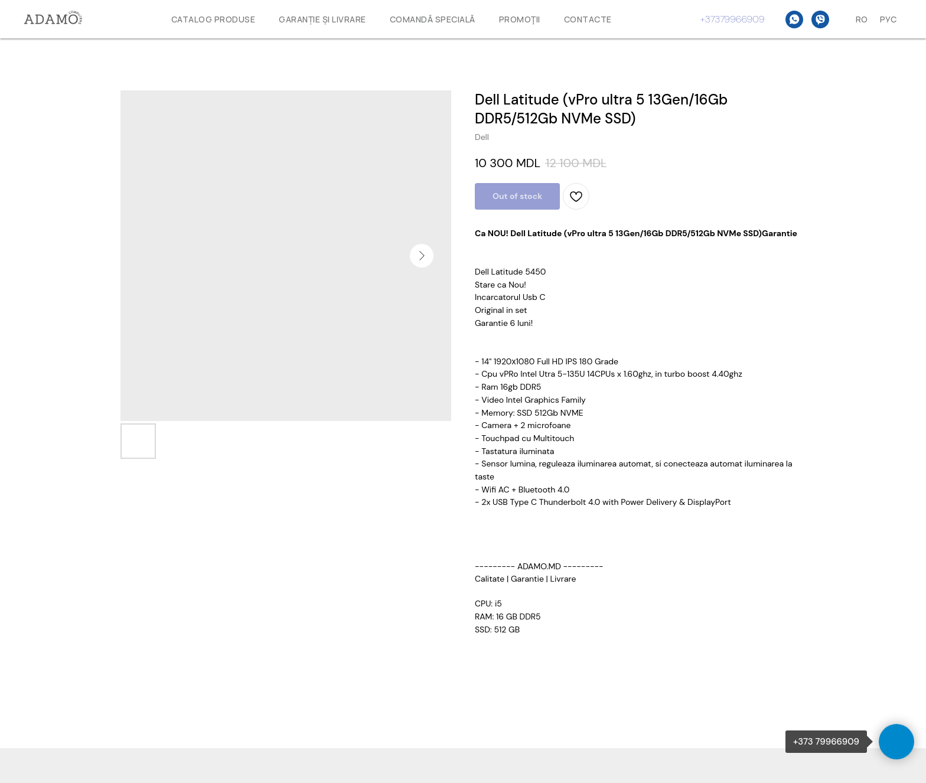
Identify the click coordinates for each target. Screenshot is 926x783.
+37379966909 (732, 19)
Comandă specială (432, 19)
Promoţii (519, 19)
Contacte (588, 19)
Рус (888, 19)
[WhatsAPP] (794, 19)
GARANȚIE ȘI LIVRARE (322, 19)
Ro (862, 19)
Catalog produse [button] (213, 19)
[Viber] (820, 19)
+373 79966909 (826, 742)
